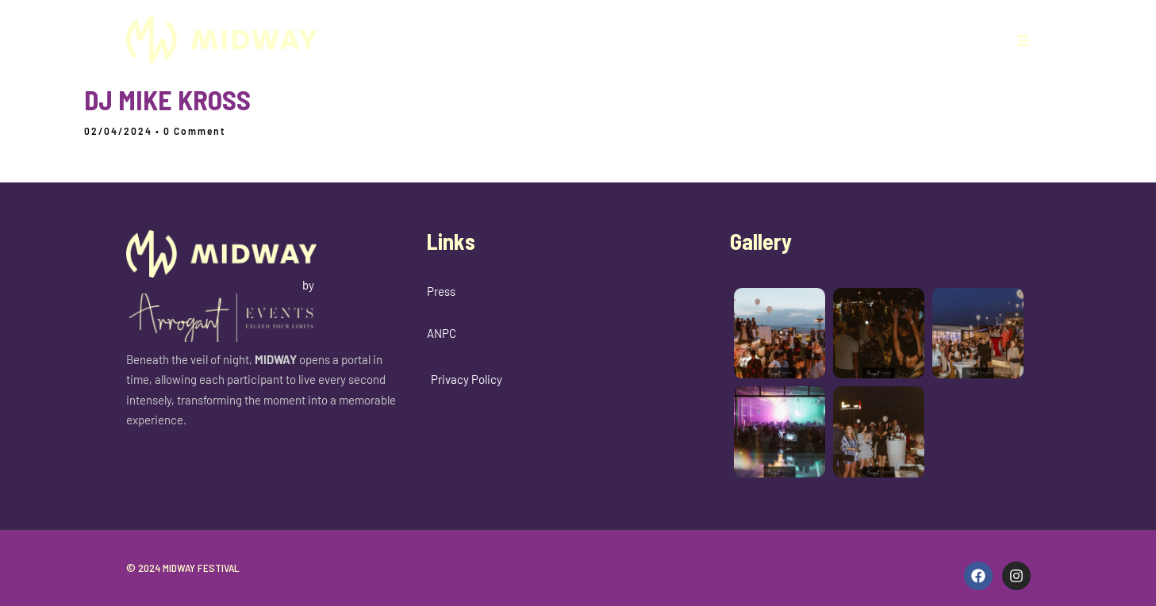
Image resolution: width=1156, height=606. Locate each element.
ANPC (441, 333)
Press (441, 291)
